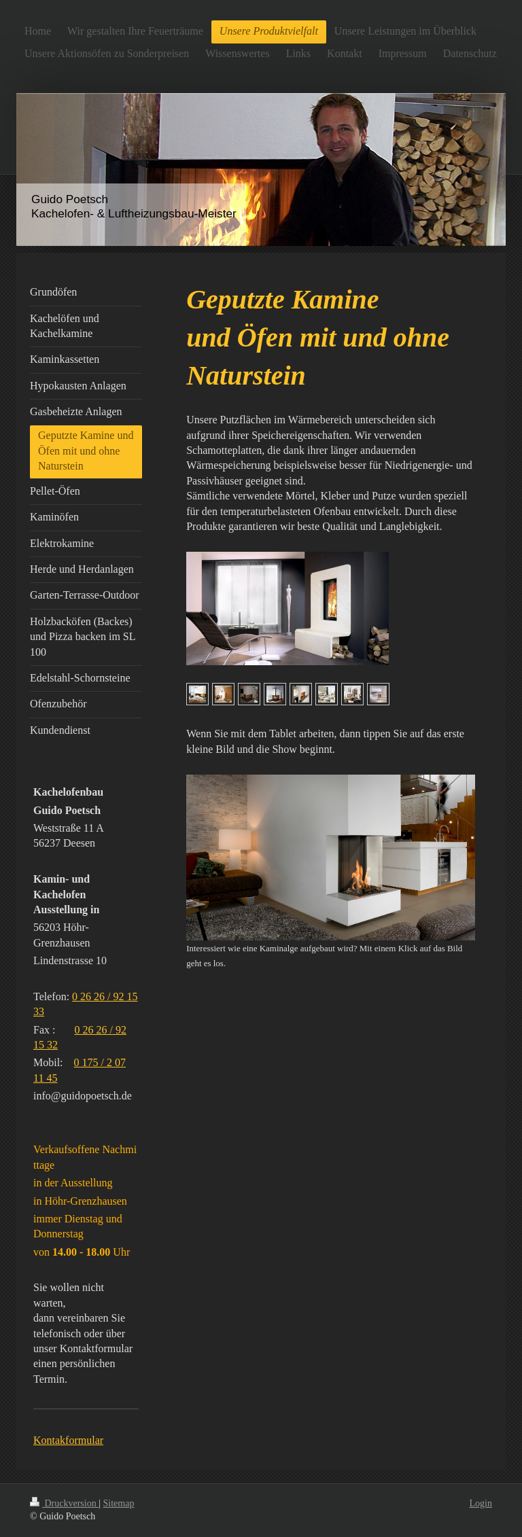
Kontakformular (68, 1440)
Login (481, 1503)
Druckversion (64, 1503)
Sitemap (119, 1503)
